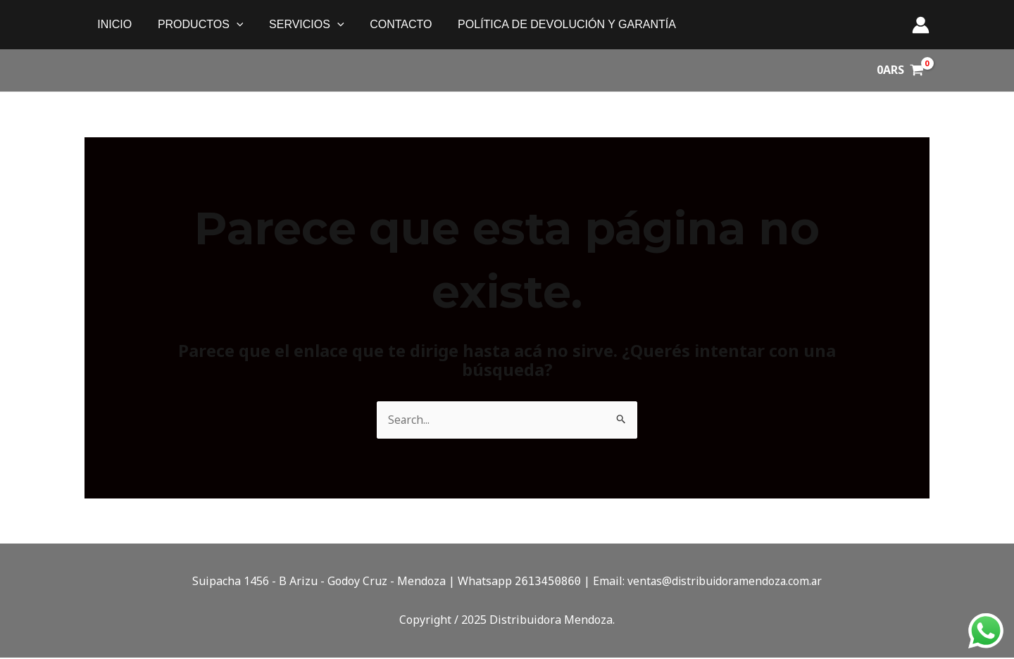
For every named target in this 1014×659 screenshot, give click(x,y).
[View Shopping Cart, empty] (900, 70)
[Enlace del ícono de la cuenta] (921, 25)
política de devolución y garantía (552, 24)
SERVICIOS (298, 24)
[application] (232, 24)
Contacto (389, 24)
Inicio (113, 24)
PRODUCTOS (196, 24)
